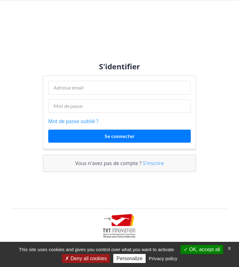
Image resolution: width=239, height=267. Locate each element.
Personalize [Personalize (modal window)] (129, 258)
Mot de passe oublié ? (73, 121)
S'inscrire (153, 163)
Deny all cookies (86, 258)
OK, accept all (202, 249)
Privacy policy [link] (163, 258)
